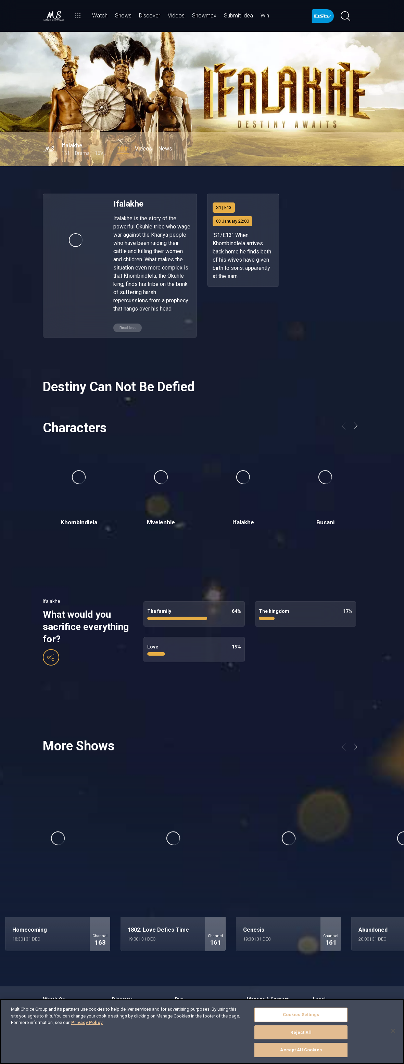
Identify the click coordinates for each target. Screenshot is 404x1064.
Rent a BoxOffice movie (65, 983)
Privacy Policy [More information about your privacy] (87, 1022)
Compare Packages (193, 966)
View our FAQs (260, 966)
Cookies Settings (301, 1014)
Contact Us (257, 983)
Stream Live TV (57, 958)
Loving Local (124, 966)
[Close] (393, 1030)
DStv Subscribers (329, 966)
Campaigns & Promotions (337, 958)
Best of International (131, 974)
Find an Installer (190, 983)
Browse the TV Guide (63, 966)
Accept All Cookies (300, 1049)
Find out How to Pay (265, 974)
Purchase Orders (329, 974)
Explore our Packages (195, 958)
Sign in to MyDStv (263, 958)
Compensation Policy (333, 983)
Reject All (300, 1032)
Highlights (121, 958)
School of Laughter (130, 983)
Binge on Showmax (61, 974)
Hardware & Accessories (198, 974)
